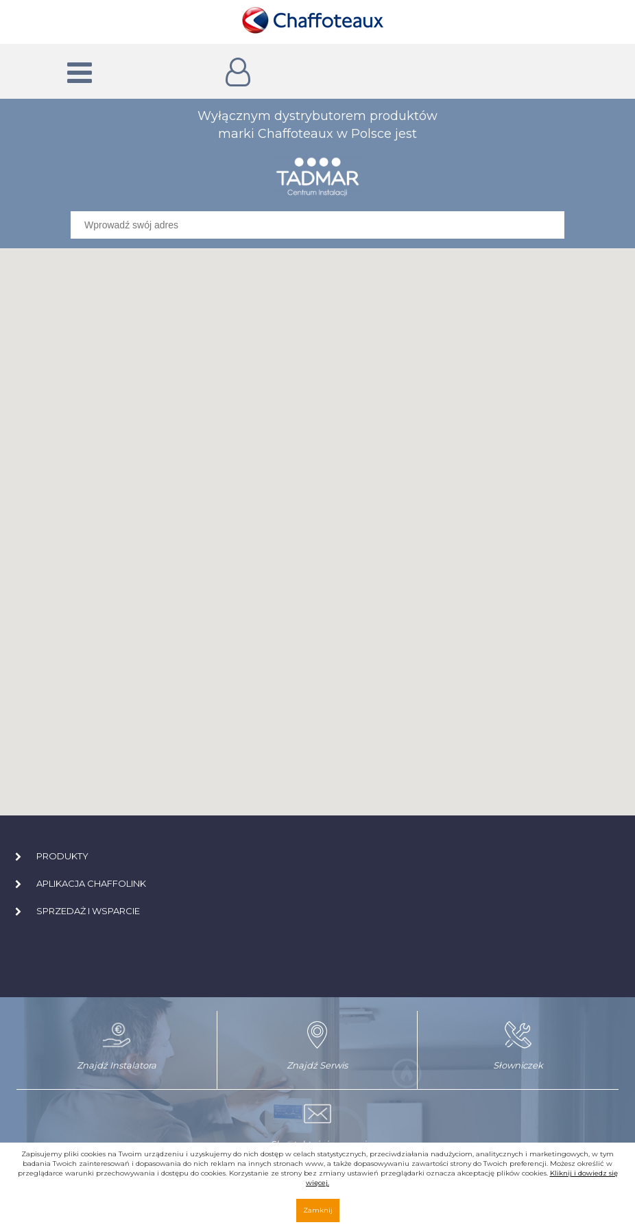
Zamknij (318, 1210)
